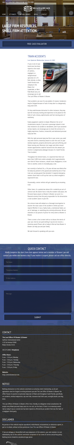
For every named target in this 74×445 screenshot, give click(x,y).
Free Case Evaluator (37, 43)
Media (36, 14)
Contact (44, 14)
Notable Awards (25, 14)
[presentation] (18, 285)
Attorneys (12, 14)
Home (4, 14)
